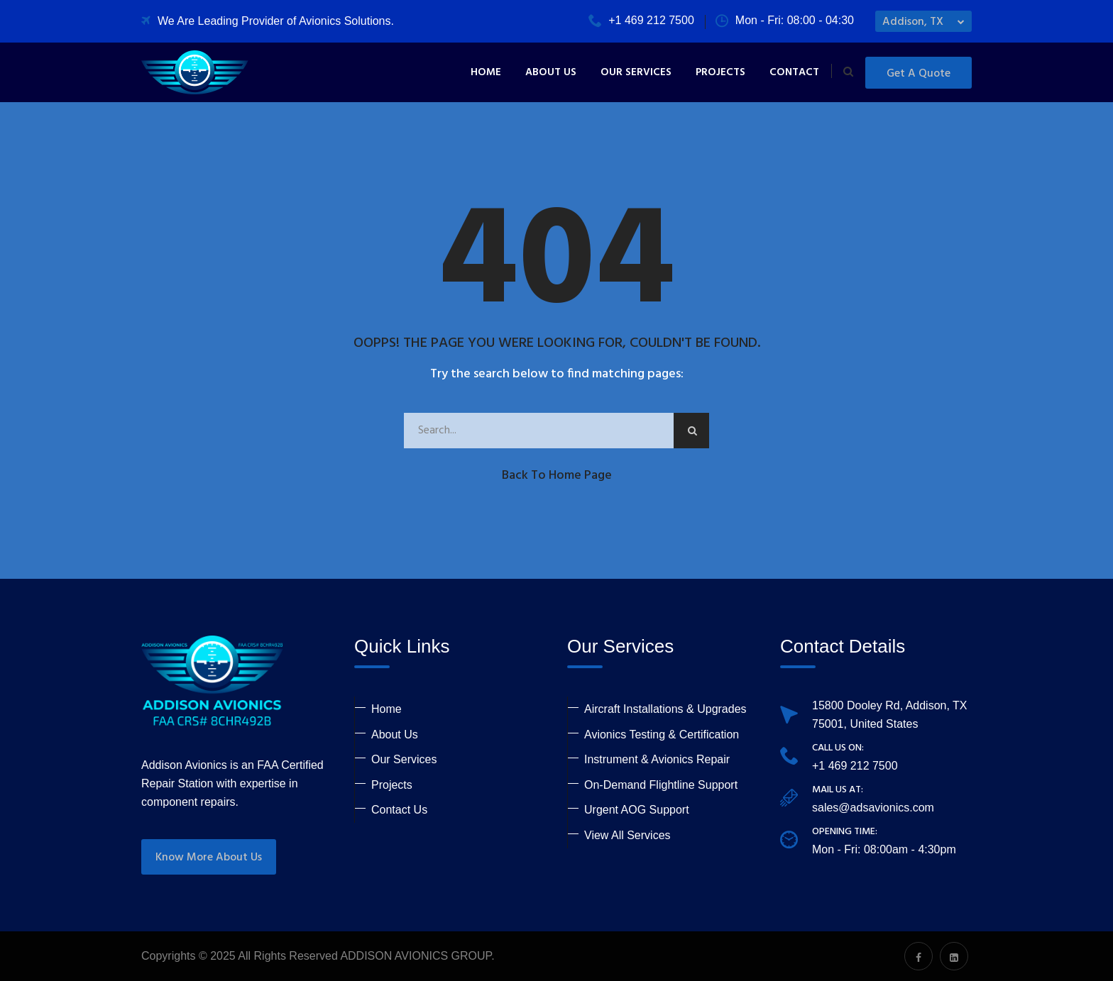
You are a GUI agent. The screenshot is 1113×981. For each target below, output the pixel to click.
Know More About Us (208, 857)
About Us (550, 72)
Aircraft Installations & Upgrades (665, 709)
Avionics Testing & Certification (661, 734)
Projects (720, 72)
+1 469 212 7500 (641, 20)
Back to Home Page (557, 475)
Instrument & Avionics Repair (657, 759)
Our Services (636, 72)
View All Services (627, 835)
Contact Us (399, 810)
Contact (794, 72)
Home (486, 72)
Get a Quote (918, 74)
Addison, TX (912, 22)
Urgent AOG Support (636, 810)
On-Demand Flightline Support (661, 785)
